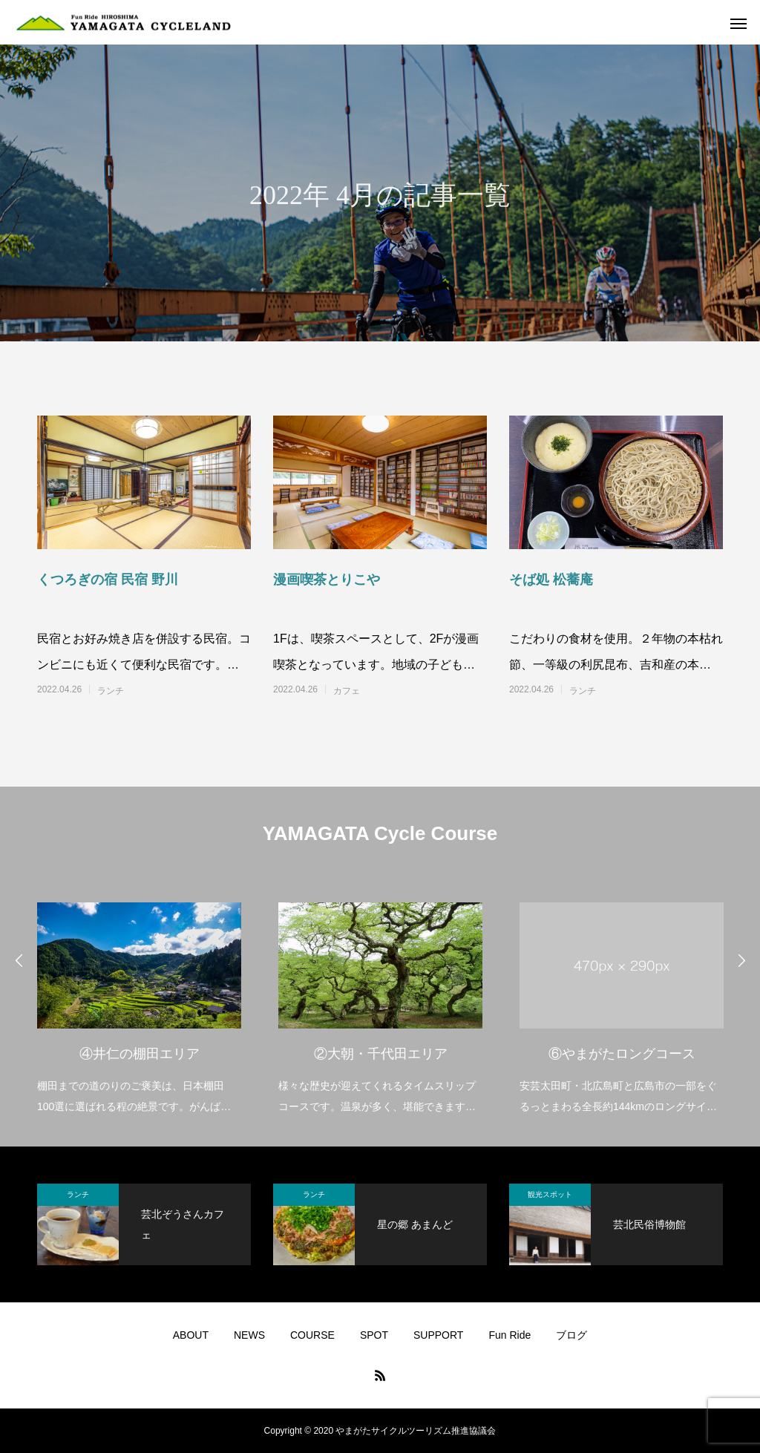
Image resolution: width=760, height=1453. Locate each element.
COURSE (312, 1335)
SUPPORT (438, 1335)
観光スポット (550, 1194)
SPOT (374, 1335)
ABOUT (191, 1335)
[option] (139, 998)
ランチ (110, 691)
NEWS (249, 1335)
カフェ (346, 691)
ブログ (571, 1335)
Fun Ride (509, 1335)
